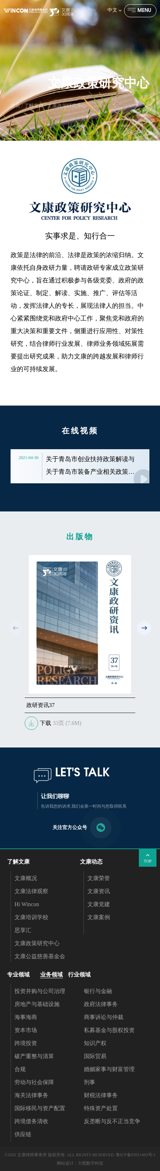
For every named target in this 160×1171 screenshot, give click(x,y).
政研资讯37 (40, 705)
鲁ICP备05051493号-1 (136, 1154)
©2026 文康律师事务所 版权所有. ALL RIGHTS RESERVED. (59, 1154)
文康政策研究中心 (67, 105)
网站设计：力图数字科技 (80, 1163)
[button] (144, 628)
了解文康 (34, 105)
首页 (15, 105)
